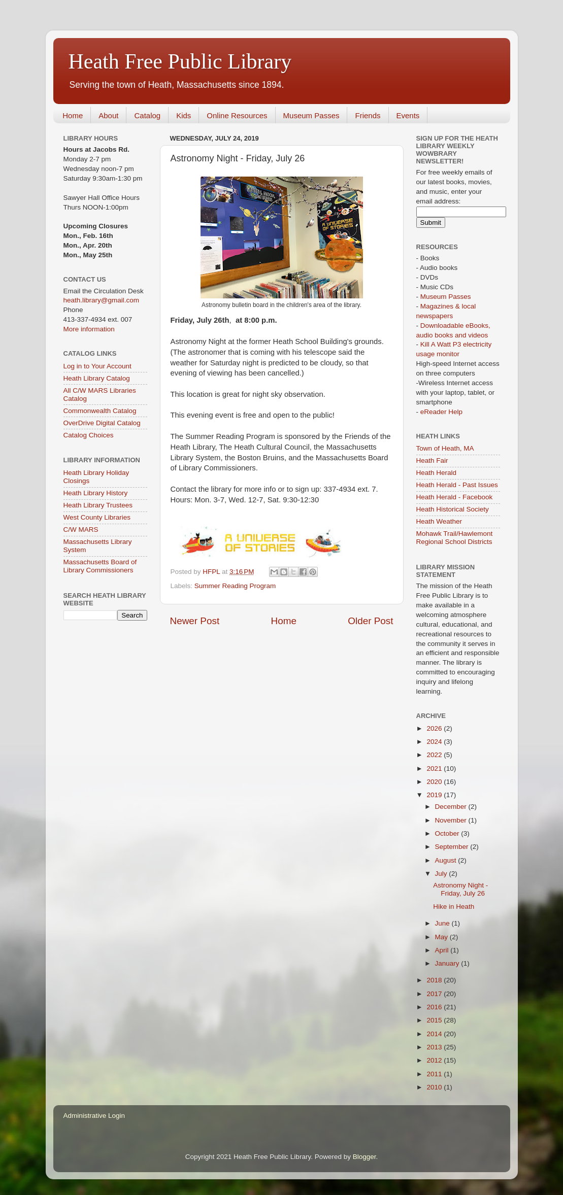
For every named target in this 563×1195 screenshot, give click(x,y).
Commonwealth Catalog (100, 411)
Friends (367, 115)
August (446, 860)
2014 (435, 1034)
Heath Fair (432, 460)
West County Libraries (97, 517)
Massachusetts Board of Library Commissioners (100, 566)
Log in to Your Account (97, 366)
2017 (435, 994)
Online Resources (237, 115)
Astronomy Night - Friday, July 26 (460, 889)
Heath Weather (439, 521)
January (448, 963)
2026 (435, 728)
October (448, 833)
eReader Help (441, 412)
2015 (435, 1020)
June (443, 923)
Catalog (147, 115)
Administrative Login (94, 1115)
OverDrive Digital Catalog (102, 423)
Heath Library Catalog (96, 378)
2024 (435, 741)
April (443, 950)
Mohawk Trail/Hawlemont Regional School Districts (454, 537)
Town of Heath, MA (445, 448)
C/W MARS (80, 529)
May (442, 937)
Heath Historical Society (452, 509)
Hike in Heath (453, 906)
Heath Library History (95, 493)
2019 (435, 795)
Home (72, 115)
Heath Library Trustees (98, 505)
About (108, 115)
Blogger (364, 1156)
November (452, 820)
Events (408, 115)
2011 (435, 1074)
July (442, 873)
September (453, 846)
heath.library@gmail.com (101, 300)
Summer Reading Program (235, 586)
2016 (435, 1007)
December (452, 806)
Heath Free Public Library (180, 61)
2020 (435, 782)
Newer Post (195, 621)
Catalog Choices (88, 435)
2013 (435, 1047)
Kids (183, 115)
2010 (435, 1087)
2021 (435, 768)
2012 (435, 1060)
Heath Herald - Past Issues (457, 485)
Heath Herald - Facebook (454, 497)
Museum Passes (311, 115)
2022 (435, 755)
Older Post (370, 621)
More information (89, 329)
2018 (435, 980)
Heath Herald (436, 472)
